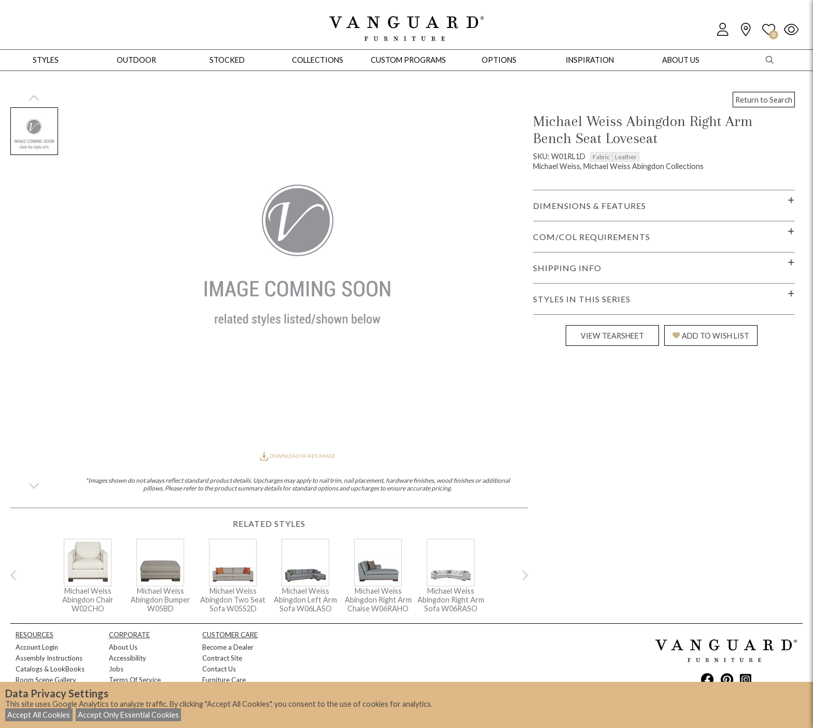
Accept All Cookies (38, 714)
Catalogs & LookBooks (50, 669)
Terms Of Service (135, 680)
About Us (123, 647)
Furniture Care (224, 680)
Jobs (116, 669)
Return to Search (763, 99)
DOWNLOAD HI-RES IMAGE (297, 456)
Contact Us (219, 669)
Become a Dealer (228, 647)
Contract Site (222, 658)
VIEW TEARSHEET (612, 335)
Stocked (227, 59)
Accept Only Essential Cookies (128, 714)
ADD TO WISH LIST (710, 335)
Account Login (37, 647)
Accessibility (127, 658)
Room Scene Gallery (46, 680)
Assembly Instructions (49, 658)
